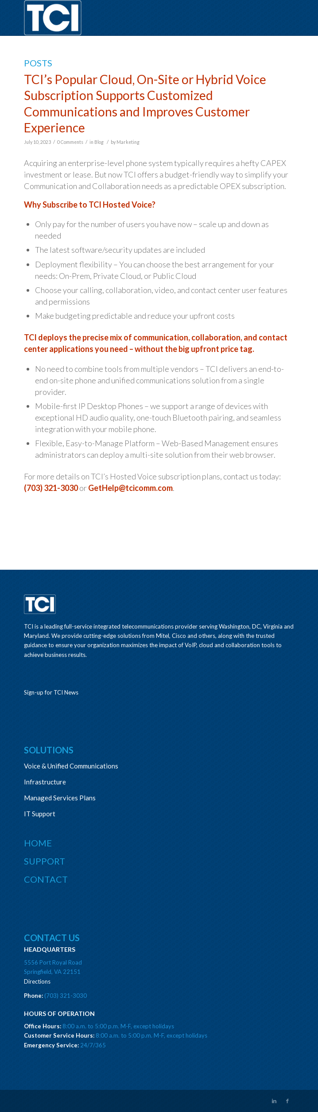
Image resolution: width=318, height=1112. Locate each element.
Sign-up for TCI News (51, 692)
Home (38, 843)
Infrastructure (45, 782)
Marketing (128, 142)
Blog (99, 142)
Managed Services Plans (60, 798)
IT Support (39, 814)
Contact (46, 879)
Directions (37, 981)
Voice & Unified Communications (71, 766)
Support (44, 861)
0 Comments (70, 142)
